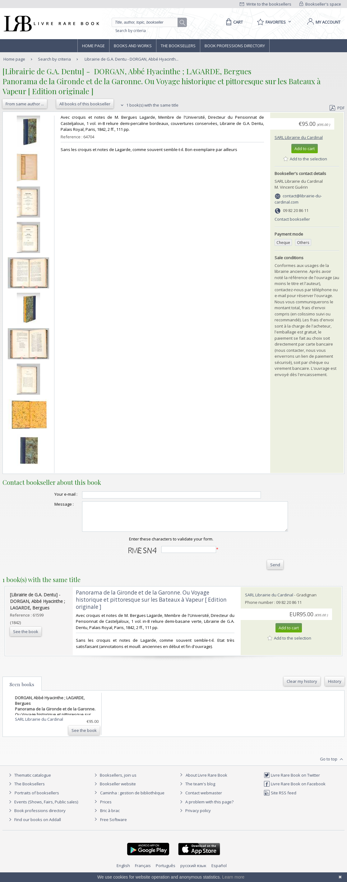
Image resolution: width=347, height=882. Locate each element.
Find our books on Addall (34, 825)
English (123, 871)
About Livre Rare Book (206, 780)
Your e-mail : (53, 494)
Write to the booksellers (265, 4)
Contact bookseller (292, 219)
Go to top (332, 765)
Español (219, 871)
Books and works (133, 45)
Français (143, 871)
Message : (51, 504)
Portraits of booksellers (37, 798)
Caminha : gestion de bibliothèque (132, 798)
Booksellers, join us (114, 781)
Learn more (233, 877)
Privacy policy (194, 816)
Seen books (22, 690)
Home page (93, 45)
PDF (337, 108)
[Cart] (233, 22)
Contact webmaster (200, 798)
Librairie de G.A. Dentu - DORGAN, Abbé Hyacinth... (131, 59)
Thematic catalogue (29, 781)
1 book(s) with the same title (148, 105)
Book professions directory (235, 45)
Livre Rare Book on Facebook (295, 789)
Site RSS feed (280, 798)
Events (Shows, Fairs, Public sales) (42, 807)
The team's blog (196, 789)
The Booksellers (178, 45)
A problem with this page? (206, 807)
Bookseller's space (320, 4)
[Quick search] (147, 22)
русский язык (193, 871)
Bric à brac (110, 816)
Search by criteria (130, 30)
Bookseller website (114, 789)
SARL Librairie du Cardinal (299, 137)
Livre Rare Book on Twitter (292, 781)
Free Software (113, 825)
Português (165, 871)
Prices (106, 807)
